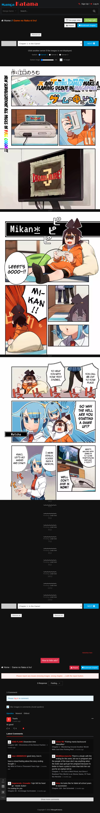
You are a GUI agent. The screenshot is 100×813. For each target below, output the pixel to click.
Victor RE (60, 742)
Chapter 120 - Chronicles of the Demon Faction (27, 745)
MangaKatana (56, 810)
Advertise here (87, 653)
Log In (94, 4)
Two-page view (73, 20)
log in (16, 698)
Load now (53, 515)
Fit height (67, 60)
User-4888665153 (19, 756)
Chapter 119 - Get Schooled (63, 788)
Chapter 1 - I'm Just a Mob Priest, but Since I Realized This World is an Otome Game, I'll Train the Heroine (71, 774)
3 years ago (16, 721)
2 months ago (79, 749)
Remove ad (36, 35)
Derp (58, 783)
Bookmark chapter (87, 25)
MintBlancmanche (63, 756)
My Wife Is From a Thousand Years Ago (23, 766)
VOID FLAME (17, 742)
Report (70, 25)
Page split (91, 20)
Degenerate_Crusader (21, 783)
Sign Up (83, 4)
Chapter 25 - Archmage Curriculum (22, 791)
